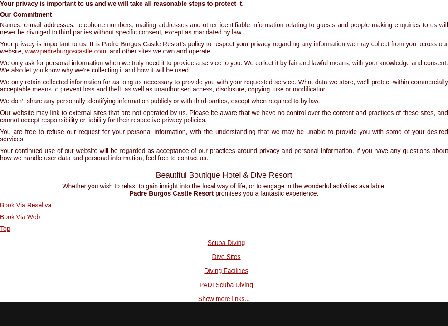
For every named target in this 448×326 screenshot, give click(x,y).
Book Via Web (20, 217)
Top (5, 228)
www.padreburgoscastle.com (65, 51)
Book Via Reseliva (25, 205)
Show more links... (224, 298)
